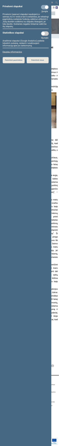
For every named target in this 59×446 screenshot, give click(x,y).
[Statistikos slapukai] (45, 33)
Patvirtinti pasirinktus (13, 60)
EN (51, 2)
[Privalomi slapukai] (45, 7)
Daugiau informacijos (12, 52)
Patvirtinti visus (37, 60)
